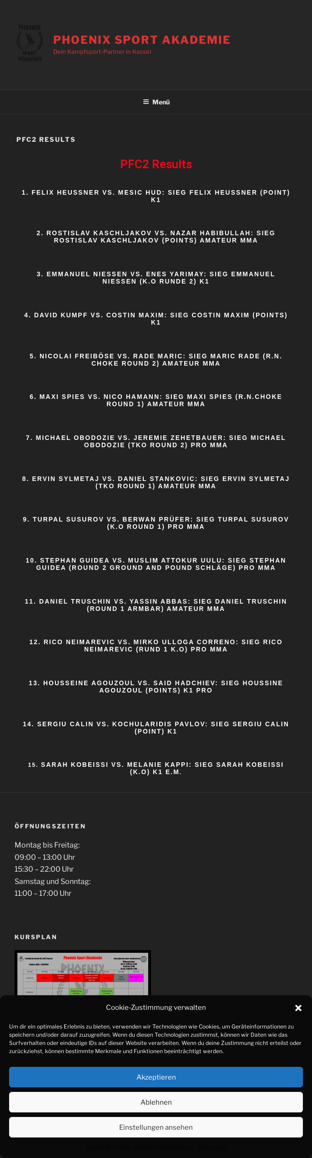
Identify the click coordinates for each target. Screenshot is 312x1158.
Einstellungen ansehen (156, 1129)
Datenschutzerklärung (164, 1147)
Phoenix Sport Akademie (142, 40)
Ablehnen (156, 1104)
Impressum (211, 1147)
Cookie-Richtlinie (108, 1147)
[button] (298, 1009)
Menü (156, 102)
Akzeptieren (156, 1079)
